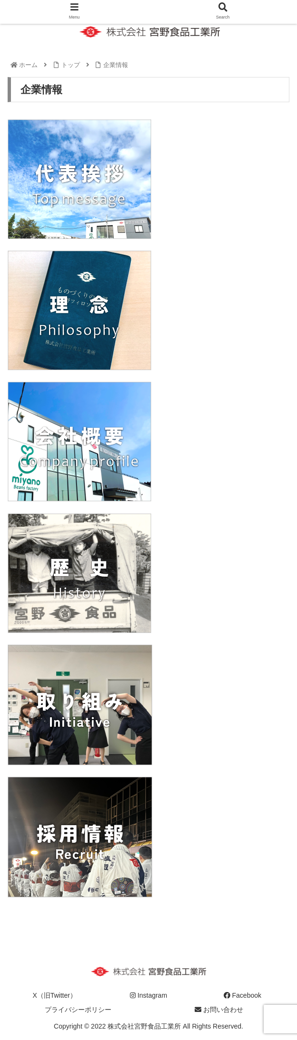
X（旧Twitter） (54, 995)
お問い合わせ (219, 1009)
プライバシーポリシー (78, 1009)
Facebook (242, 995)
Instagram (148, 995)
